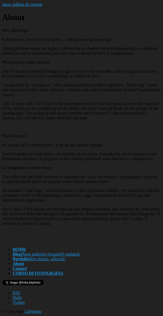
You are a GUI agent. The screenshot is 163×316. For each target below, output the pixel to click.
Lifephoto (33, 311)
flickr (17, 297)
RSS (16, 293)
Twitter (19, 302)
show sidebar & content (22, 4)
